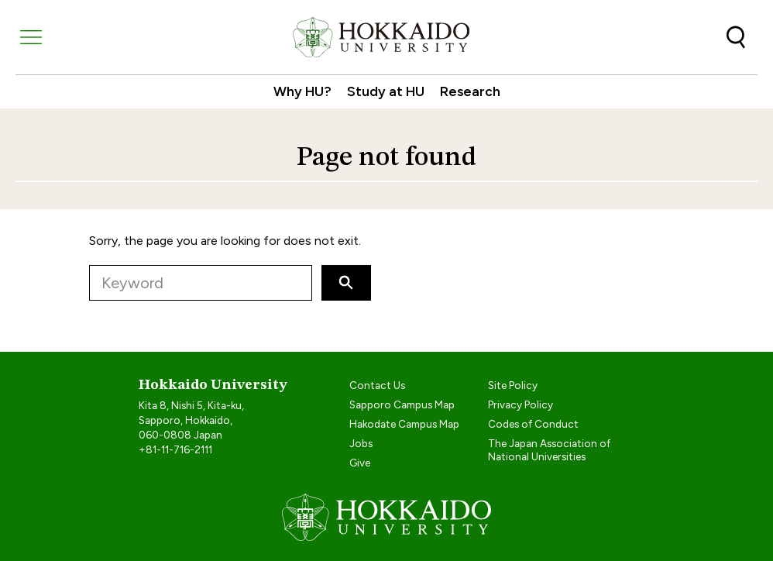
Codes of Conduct (533, 424)
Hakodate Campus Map (404, 424)
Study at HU (385, 91)
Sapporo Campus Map (402, 404)
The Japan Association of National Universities (549, 450)
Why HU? (302, 91)
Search (736, 37)
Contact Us (377, 385)
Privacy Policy (520, 404)
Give (359, 462)
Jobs (361, 443)
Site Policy (513, 385)
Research (470, 91)
